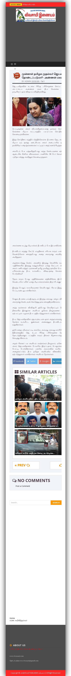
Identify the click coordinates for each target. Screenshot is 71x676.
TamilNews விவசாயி (37, 673)
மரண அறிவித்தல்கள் (18, 620)
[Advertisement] (35, 42)
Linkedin (57, 361)
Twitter (31, 361)
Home (12, 618)
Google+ (44, 361)
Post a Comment (23, 486)
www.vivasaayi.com (17, 656)
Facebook (18, 361)
